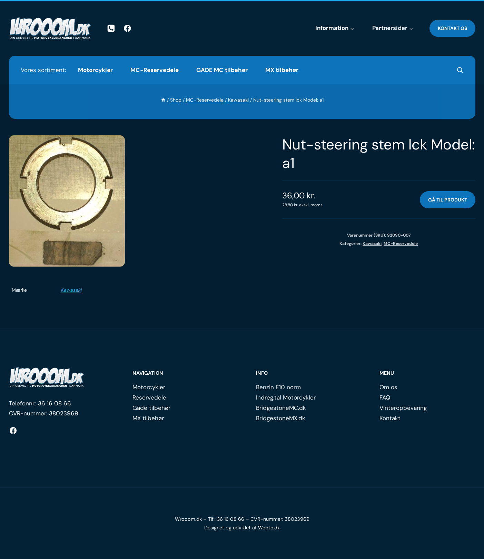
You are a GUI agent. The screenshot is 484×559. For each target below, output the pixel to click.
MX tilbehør (281, 70)
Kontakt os (452, 28)
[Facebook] (127, 28)
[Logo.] (47, 377)
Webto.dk (269, 528)
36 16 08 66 (54, 403)
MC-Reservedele (154, 70)
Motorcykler (95, 70)
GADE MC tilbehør (222, 70)
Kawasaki (71, 290)
